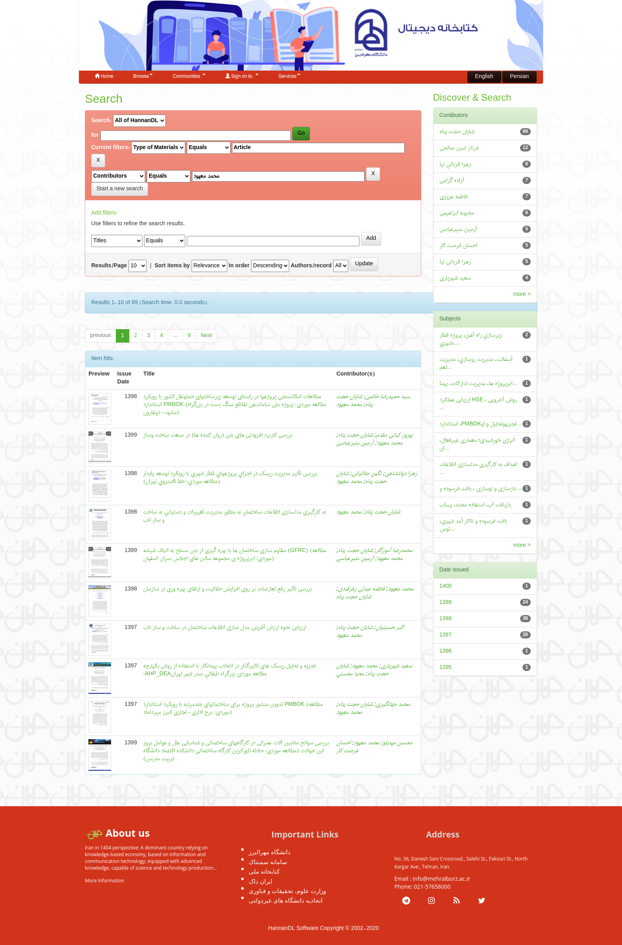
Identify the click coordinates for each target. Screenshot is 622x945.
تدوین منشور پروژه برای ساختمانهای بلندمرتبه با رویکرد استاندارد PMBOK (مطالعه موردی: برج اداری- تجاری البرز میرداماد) (233, 708)
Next (206, 335)
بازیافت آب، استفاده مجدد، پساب (475, 505)
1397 (446, 635)
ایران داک (260, 881)
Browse (143, 76)
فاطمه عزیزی (454, 197)
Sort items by (172, 266)
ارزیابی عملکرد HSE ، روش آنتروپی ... (478, 404)
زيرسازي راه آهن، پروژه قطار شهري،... (471, 339)
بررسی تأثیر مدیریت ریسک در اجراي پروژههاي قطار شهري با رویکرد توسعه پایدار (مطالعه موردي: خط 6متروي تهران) (230, 477)
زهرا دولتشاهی (401, 473)
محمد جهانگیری (393, 704)
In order (239, 266)
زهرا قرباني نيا (455, 164)
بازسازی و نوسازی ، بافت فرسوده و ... (481, 488)
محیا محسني (350, 674)
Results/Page (109, 266)
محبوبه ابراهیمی (457, 213)
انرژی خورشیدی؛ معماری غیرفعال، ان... (477, 444)
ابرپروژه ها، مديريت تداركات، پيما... (478, 383)
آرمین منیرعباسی (355, 443)
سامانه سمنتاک (268, 862)
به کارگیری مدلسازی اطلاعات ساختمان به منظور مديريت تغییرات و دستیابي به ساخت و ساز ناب (234, 516)
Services (289, 76)
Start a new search (119, 189)
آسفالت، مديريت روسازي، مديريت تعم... (476, 363)
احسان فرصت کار (347, 747)
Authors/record (311, 266)
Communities (189, 76)
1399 (446, 602)
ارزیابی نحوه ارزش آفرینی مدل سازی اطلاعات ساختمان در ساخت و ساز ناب (224, 627)
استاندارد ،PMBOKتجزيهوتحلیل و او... (481, 424)
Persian (519, 76)
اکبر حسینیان (390, 627)
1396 (446, 651)
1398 (446, 618)
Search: (101, 121)
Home (104, 76)
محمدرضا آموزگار (394, 550)
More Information (104, 880)
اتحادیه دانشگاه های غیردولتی (286, 900)
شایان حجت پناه (355, 435)
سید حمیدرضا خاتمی (387, 396)
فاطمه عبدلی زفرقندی (361, 589)
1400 (446, 586)
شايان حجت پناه (382, 512)
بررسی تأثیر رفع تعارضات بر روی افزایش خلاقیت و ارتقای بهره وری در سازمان (227, 589)
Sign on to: (242, 76)
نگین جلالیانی (367, 473)
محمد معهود (349, 404)
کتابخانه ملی (264, 871)
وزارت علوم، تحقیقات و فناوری (287, 891)
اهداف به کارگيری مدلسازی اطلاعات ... (478, 468)
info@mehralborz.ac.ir (441, 878)
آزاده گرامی (452, 180)
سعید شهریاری (396, 666)
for (95, 136)
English (484, 76)
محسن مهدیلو (398, 743)
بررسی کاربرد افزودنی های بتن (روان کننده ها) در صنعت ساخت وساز (218, 435)
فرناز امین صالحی (459, 148)
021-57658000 (432, 886)
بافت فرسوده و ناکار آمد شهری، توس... (473, 525)
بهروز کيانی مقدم (394, 435)
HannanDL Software (293, 928)
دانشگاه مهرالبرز (269, 852)
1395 (446, 667)
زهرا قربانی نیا (455, 262)
